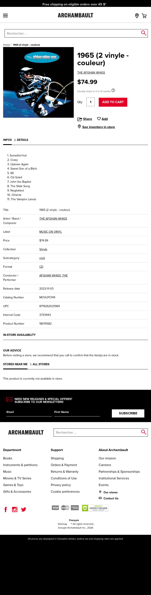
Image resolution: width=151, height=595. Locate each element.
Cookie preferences (65, 491)
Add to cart (113, 102)
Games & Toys (13, 484)
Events (104, 484)
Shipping (57, 458)
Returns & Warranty (65, 471)
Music (7, 471)
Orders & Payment (64, 464)
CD (41, 267)
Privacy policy (61, 484)
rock (42, 258)
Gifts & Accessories (17, 491)
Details (22, 140)
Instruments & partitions (20, 464)
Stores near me (15, 364)
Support (57, 450)
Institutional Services (114, 478)
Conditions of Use (64, 478)
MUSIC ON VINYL (50, 232)
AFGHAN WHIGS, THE (53, 275)
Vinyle (43, 249)
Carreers (105, 464)
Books (7, 458)
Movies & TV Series (17, 478)
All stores (41, 364)
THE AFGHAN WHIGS (91, 72)
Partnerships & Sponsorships (119, 471)
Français (74, 520)
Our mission (107, 458)
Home (6, 45)
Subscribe (128, 413)
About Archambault (113, 450)
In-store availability (19, 335)
